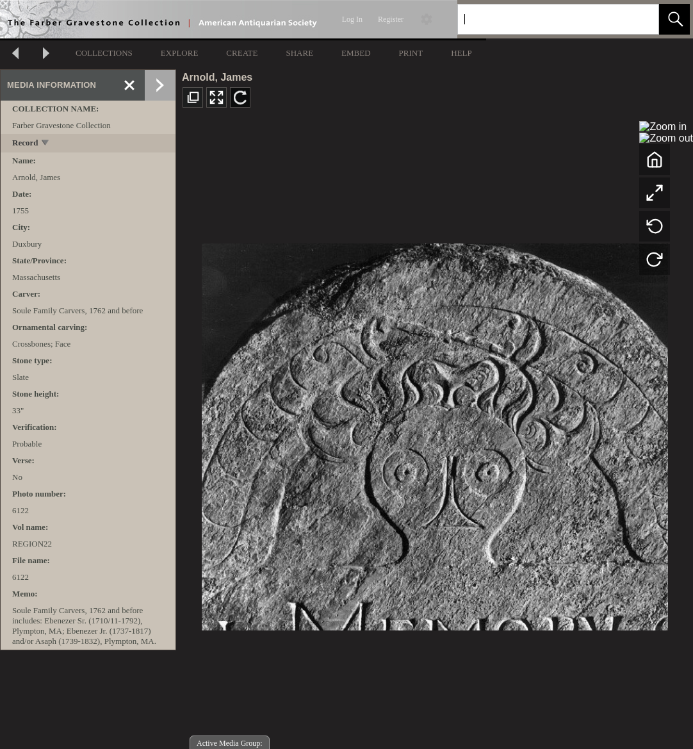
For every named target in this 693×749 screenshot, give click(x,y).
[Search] (543, 19)
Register (391, 19)
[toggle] (46, 144)
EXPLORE (180, 53)
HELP (461, 53)
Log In (352, 19)
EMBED (356, 53)
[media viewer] (434, 433)
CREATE (241, 53)
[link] (639, 19)
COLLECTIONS (104, 53)
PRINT (411, 53)
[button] (674, 19)
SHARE (299, 53)
